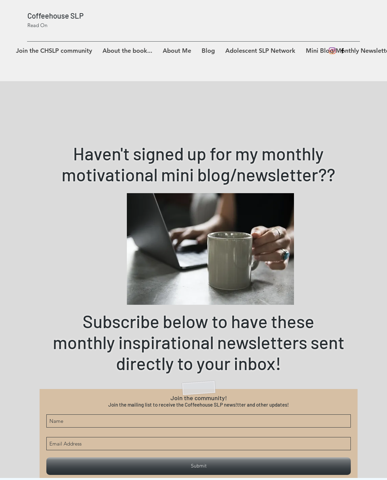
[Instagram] (332, 50)
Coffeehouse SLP (55, 15)
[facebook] (342, 50)
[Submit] (198, 466)
